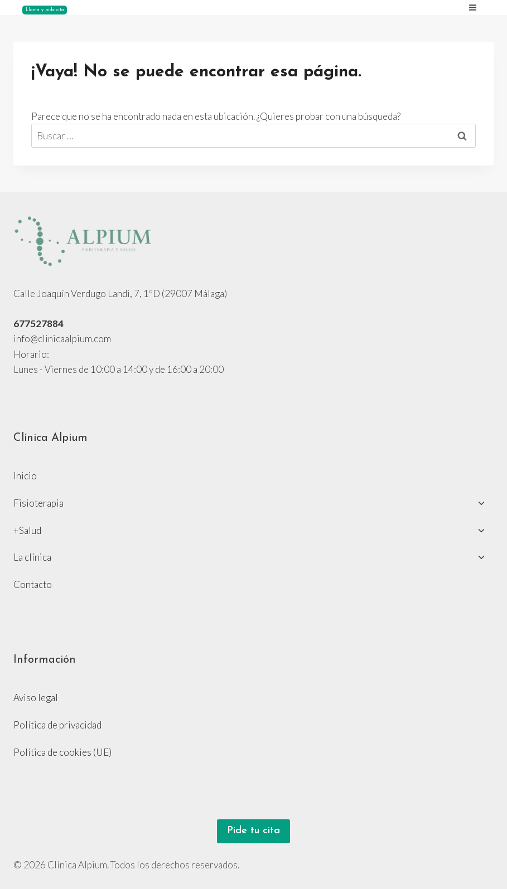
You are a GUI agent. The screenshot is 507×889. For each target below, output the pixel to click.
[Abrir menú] (477, 7)
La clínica (32, 557)
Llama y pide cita (45, 10)
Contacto (32, 584)
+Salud (27, 530)
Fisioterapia (38, 503)
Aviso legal (35, 697)
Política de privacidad (57, 725)
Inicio (25, 476)
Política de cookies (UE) (62, 752)
